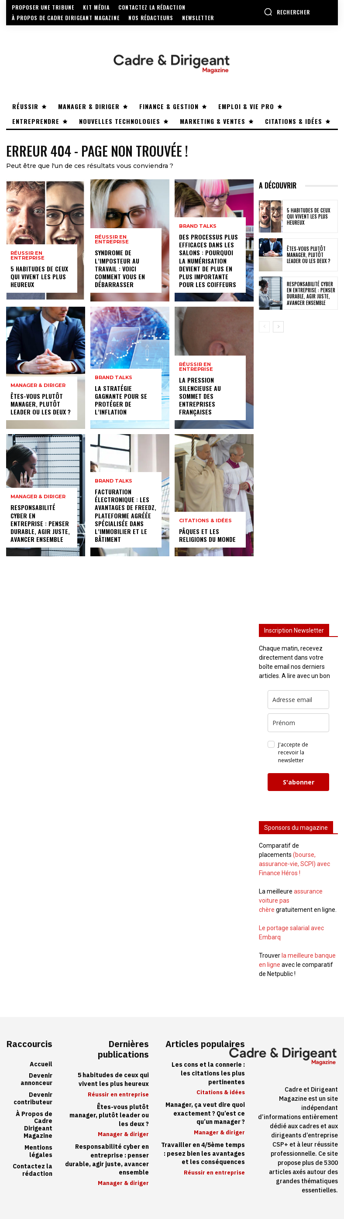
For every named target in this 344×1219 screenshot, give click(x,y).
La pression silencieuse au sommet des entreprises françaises (200, 395)
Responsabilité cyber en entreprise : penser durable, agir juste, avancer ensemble (40, 523)
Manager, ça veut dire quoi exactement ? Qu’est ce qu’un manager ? (205, 1113)
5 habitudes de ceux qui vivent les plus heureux (39, 276)
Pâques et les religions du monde (207, 535)
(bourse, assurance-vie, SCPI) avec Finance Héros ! (294, 864)
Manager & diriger (37, 385)
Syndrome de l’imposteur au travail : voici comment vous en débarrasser (120, 268)
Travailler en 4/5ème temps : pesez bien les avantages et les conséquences (203, 1153)
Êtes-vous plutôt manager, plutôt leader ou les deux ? (40, 403)
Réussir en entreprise (27, 255)
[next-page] (278, 326)
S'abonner (298, 782)
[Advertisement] (298, 472)
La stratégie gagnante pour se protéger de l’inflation (121, 400)
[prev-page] (264, 326)
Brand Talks (113, 377)
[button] (287, 11)
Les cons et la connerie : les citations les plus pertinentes (208, 1073)
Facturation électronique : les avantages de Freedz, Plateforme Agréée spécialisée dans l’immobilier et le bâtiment (125, 515)
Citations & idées (205, 520)
